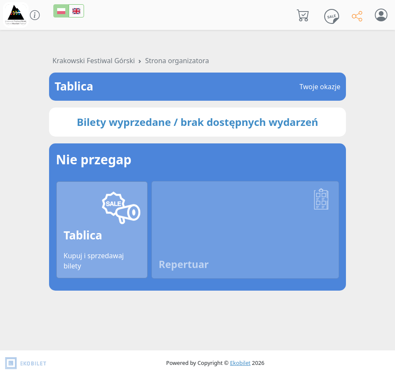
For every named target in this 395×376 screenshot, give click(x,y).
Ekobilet (240, 363)
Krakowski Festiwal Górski (93, 60)
